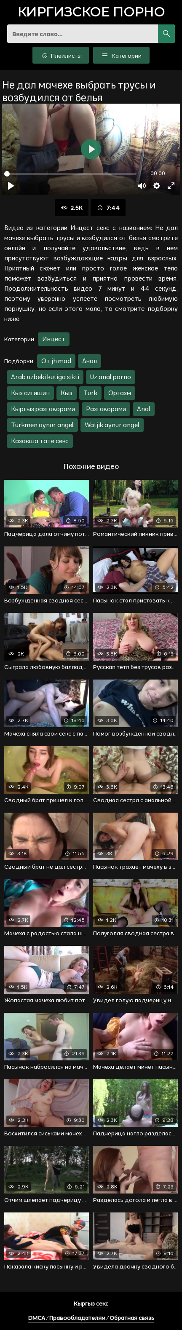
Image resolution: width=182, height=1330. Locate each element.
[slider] (70, 174)
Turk (90, 393)
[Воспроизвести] (11, 186)
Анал (89, 361)
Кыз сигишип (30, 393)
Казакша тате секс (40, 441)
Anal (143, 409)
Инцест (53, 339)
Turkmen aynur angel (42, 425)
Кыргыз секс (91, 1303)
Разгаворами (106, 409)
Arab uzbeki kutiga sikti (45, 377)
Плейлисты (61, 55)
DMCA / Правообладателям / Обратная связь (91, 1318)
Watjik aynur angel (112, 425)
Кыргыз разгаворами (43, 409)
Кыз (66, 393)
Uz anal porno (110, 377)
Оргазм (119, 393)
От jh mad (56, 361)
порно (91, 13)
